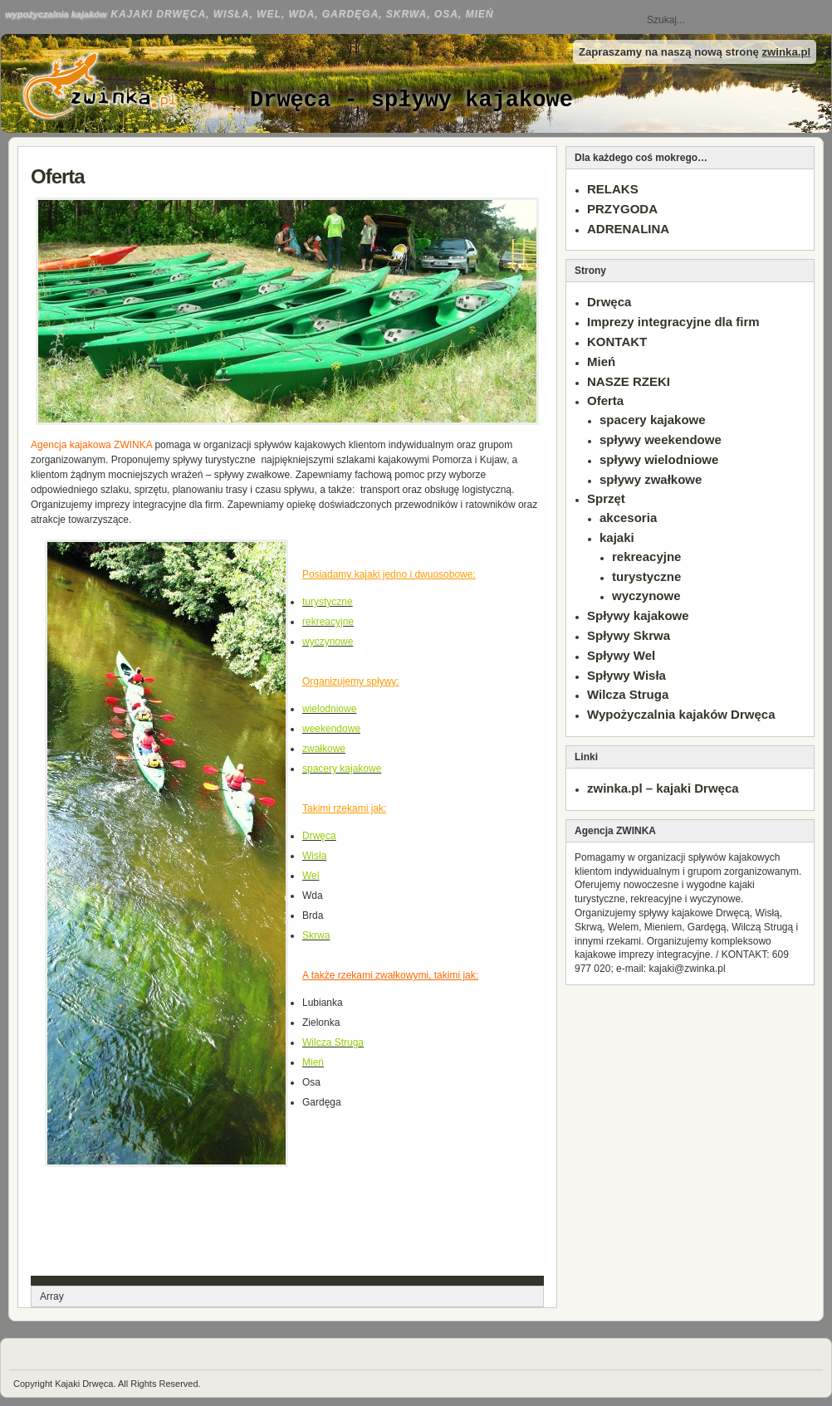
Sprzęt (606, 498)
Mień (601, 361)
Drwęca (609, 302)
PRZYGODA (622, 209)
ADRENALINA (628, 229)
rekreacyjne (646, 556)
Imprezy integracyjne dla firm (673, 322)
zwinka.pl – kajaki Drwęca (663, 788)
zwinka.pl (785, 52)
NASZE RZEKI (628, 381)
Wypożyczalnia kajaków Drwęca (681, 714)
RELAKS (613, 189)
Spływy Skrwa (628, 635)
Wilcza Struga (627, 694)
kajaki (617, 537)
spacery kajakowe (653, 420)
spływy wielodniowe (659, 459)
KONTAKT (617, 341)
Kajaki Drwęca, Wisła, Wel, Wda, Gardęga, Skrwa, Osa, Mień (301, 14)
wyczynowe (646, 595)
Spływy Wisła (626, 675)
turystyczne (646, 576)
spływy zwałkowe (651, 479)
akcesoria (628, 517)
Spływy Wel (621, 655)
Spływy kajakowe (638, 615)
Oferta (58, 176)
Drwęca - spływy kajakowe (411, 100)
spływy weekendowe (661, 439)
